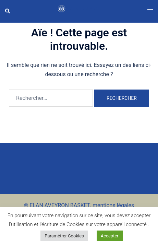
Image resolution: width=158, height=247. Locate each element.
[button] (8, 11)
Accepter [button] (110, 235)
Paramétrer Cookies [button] (64, 235)
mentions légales (113, 205)
